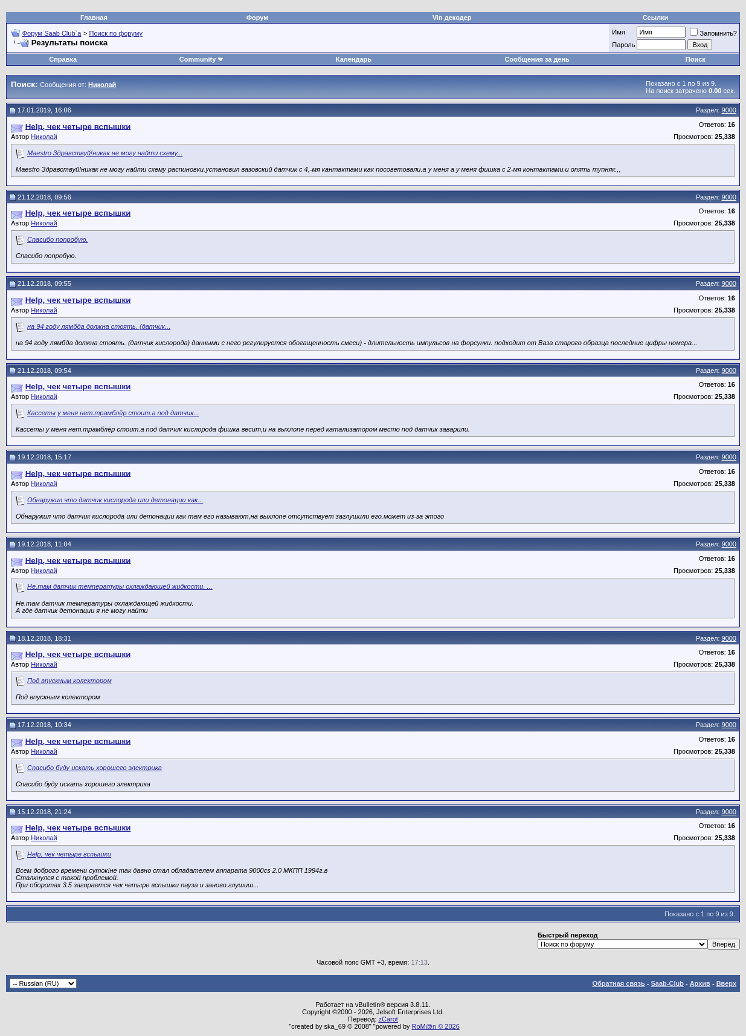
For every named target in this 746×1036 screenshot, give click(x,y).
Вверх (726, 983)
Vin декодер (452, 17)
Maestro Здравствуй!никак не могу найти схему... (104, 153)
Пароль (623, 44)
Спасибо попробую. (57, 239)
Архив (700, 983)
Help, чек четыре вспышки (69, 854)
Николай (44, 136)
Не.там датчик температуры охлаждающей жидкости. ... (120, 586)
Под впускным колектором (69, 680)
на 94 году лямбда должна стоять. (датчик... (98, 326)
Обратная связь (619, 983)
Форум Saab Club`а (52, 33)
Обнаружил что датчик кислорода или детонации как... (115, 499)
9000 (729, 110)
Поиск (696, 59)
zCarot (387, 1019)
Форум (257, 17)
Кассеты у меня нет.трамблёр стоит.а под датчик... (113, 412)
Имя (618, 32)
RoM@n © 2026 (436, 1026)
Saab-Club (667, 983)
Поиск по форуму (116, 33)
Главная (94, 17)
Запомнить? (713, 33)
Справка (63, 59)
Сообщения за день (536, 59)
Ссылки (656, 17)
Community (202, 59)
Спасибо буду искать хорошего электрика (94, 767)
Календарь (353, 59)
